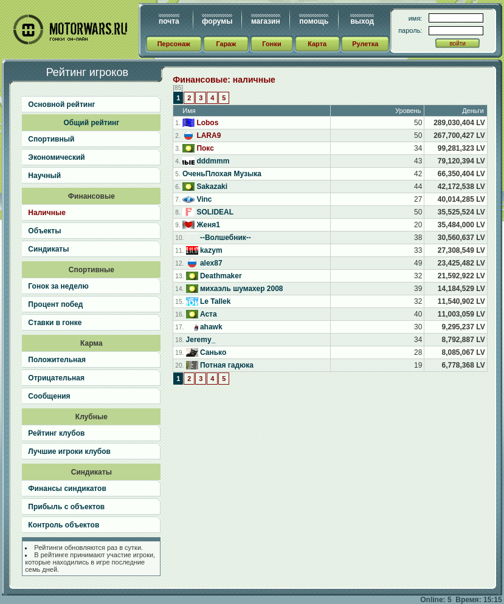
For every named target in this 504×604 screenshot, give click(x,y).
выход (362, 21)
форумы (217, 21)
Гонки (271, 43)
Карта (317, 43)
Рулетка (365, 43)
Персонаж (173, 43)
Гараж (226, 43)
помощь (313, 21)
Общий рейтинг (91, 122)
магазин (265, 21)
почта (169, 21)
